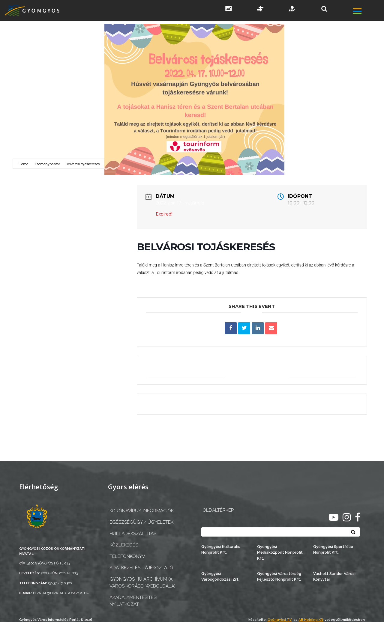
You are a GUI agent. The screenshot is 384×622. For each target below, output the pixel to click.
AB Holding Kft (310, 620)
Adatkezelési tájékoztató (141, 567)
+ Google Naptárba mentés (187, 370)
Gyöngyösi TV (280, 620)
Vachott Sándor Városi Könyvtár (334, 576)
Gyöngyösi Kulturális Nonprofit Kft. (220, 549)
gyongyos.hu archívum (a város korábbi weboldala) (143, 582)
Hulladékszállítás (133, 533)
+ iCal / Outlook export (321, 370)
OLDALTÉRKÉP (218, 510)
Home (24, 164)
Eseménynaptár (47, 164)
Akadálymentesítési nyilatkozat (133, 601)
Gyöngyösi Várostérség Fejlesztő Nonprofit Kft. (279, 576)
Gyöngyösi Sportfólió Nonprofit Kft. (333, 549)
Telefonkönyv (127, 556)
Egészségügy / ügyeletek (141, 522)
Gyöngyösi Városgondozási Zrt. (220, 576)
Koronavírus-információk (142, 510)
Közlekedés (124, 545)
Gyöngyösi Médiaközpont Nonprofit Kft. (280, 552)
